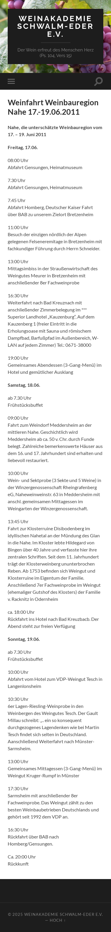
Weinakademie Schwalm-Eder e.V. (55, 26)
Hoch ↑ (58, 920)
